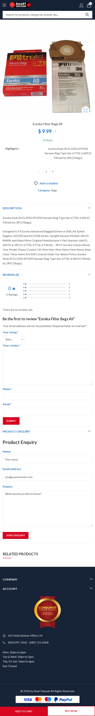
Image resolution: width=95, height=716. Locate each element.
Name (7, 389)
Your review (11, 345)
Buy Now (71, 710)
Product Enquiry (16, 431)
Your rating (10, 332)
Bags (54, 190)
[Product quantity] (46, 171)
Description (12, 208)
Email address (12, 469)
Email (7, 404)
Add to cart (24, 711)
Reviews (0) (11, 274)
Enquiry (8, 486)
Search (87, 14)
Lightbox (85, 110)
